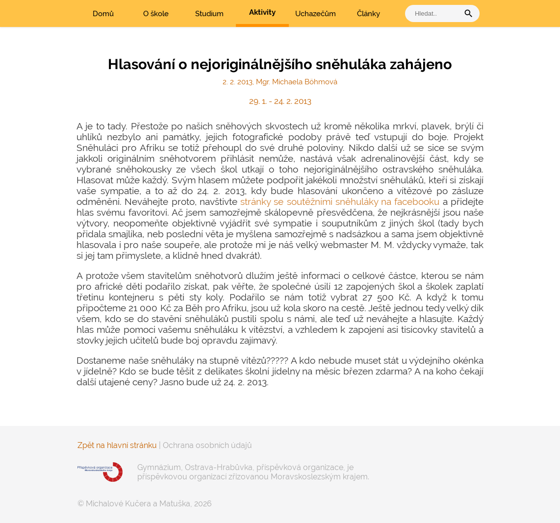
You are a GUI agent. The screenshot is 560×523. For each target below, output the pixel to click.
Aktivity (262, 12)
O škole (156, 13)
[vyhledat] (434, 13)
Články (368, 13)
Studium (209, 13)
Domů (103, 13)
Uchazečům (315, 13)
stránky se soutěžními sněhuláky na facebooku (339, 201)
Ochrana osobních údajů (207, 445)
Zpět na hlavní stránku (117, 445)
